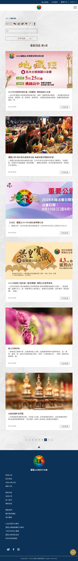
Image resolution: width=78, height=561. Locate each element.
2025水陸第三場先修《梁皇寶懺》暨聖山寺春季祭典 (30, 283)
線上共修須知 (14, 348)
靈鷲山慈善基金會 (12, 535)
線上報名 (45, 2)
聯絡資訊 (8, 503)
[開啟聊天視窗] (73, 552)
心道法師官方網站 (12, 524)
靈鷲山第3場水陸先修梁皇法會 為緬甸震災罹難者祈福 (31, 157)
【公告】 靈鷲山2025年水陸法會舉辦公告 (25, 222)
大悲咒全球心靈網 (12, 531)
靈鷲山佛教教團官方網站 (14, 527)
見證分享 (8, 496)
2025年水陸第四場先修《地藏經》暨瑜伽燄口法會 (29, 92)
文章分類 (21, 38)
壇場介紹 (8, 475)
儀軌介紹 (8, 486)
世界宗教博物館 (11, 538)
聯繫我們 (8, 510)
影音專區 (8, 479)
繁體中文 (64, 2)
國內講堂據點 (10, 513)
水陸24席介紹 (10, 482)
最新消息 (8, 492)
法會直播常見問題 (16, 414)
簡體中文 (73, 2)
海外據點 (8, 517)
